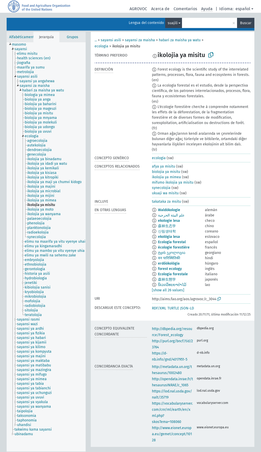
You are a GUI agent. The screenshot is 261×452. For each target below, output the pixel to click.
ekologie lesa (169, 220)
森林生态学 (167, 226)
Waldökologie (169, 210)
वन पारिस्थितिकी (169, 258)
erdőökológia (169, 263)
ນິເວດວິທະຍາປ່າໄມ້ (172, 285)
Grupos (72, 37)
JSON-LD (187, 308)
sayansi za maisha (140, 40)
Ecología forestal (172, 242)
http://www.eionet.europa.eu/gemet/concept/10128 (172, 434)
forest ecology (170, 269)
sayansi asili (111, 40)
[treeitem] (21, 44)
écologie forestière (174, 247)
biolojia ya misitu (166, 172)
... (96, 40)
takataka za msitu (166, 201)
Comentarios (185, 8)
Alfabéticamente (22, 37)
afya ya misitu (163, 166)
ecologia (101, 46)
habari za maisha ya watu (180, 40)
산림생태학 (167, 231)
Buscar (245, 23)
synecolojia (161, 188)
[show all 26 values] (168, 290)
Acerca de (160, 8)
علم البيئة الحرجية (171, 215)
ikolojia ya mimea (166, 177)
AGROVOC (138, 8)
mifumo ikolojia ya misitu (172, 182)
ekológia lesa (169, 237)
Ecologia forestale (173, 274)
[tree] (46, 246)
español (243, 8)
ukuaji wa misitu (165, 193)
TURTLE (173, 308)
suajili (173, 23)
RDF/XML (159, 308)
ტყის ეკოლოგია (171, 253)
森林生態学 (167, 279)
